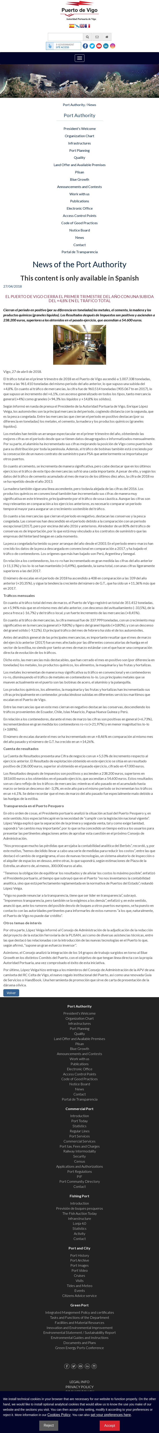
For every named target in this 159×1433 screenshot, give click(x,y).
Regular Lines (80, 1131)
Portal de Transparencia (80, 252)
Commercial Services (79, 1141)
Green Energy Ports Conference (79, 1348)
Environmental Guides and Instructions (79, 1337)
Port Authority (74, 104)
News (91, 104)
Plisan (79, 172)
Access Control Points (79, 215)
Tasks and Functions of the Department (79, 1317)
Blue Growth (79, 179)
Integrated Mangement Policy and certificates (79, 1312)
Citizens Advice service (79, 1295)
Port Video (79, 1270)
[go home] (106, 37)
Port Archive (79, 1260)
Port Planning (79, 150)
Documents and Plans (79, 1342)
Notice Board (79, 230)
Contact (79, 245)
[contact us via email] (97, 37)
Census (79, 1161)
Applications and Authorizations (79, 1166)
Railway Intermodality (79, 1151)
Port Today (79, 1121)
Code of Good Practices (79, 223)
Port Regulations (79, 1171)
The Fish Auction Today (79, 1213)
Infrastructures (79, 143)
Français (87, 25)
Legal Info (79, 1382)
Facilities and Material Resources (79, 1322)
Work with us (79, 194)
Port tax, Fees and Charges (80, 1146)
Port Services (79, 1136)
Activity (79, 1233)
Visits (80, 1280)
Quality (79, 157)
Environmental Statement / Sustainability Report (79, 1332)
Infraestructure (79, 1218)
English (82, 25)
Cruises (79, 1275)
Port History (79, 1255)
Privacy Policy (79, 1387)
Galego (77, 25)
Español (71, 25)
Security (79, 1156)
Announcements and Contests (79, 186)
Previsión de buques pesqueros (79, 1208)
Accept (109, 1425)
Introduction (79, 1116)
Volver (11, 993)
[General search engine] (70, 37)
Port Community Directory (79, 1181)
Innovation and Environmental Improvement (80, 1327)
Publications (79, 201)
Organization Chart (79, 136)
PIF (79, 1176)
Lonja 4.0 (79, 1223)
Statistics (79, 1126)
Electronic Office (80, 208)
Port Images (79, 1265)
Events (79, 1290)
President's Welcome (80, 128)
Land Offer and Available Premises (80, 165)
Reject (49, 1425)
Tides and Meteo (79, 1285)
